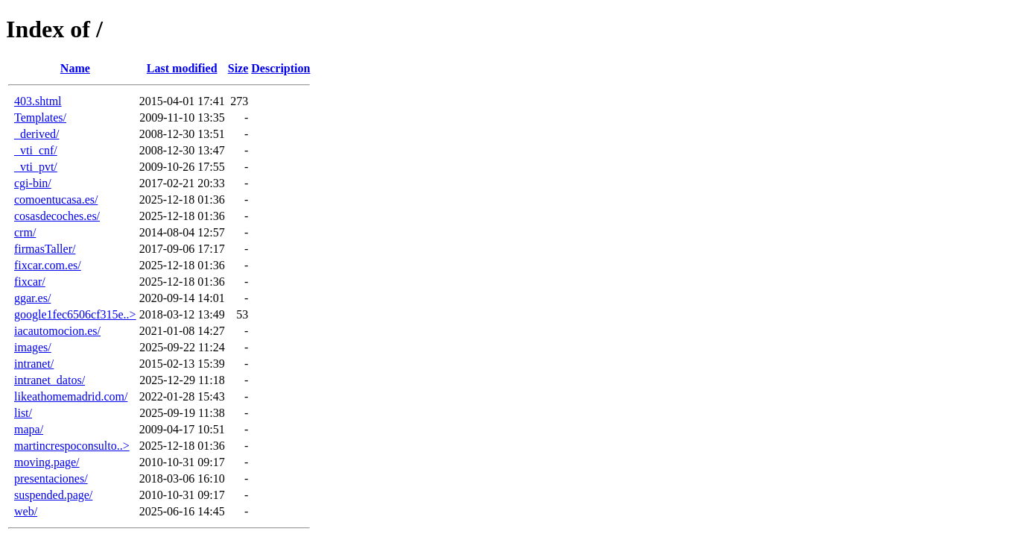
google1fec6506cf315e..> (75, 314)
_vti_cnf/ (35, 150)
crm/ (25, 232)
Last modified (182, 68)
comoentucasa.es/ (56, 199)
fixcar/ (29, 281)
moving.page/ (47, 462)
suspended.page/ (53, 495)
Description (280, 68)
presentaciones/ (51, 478)
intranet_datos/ (49, 380)
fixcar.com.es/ (47, 265)
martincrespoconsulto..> (72, 445)
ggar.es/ (32, 298)
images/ (32, 347)
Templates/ (40, 117)
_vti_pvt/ (35, 166)
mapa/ (28, 429)
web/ (25, 511)
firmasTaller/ (44, 248)
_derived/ (36, 134)
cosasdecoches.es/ (57, 216)
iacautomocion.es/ (57, 330)
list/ (23, 413)
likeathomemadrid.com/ (70, 396)
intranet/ (34, 363)
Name (75, 68)
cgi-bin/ (32, 183)
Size (238, 68)
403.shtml (38, 101)
